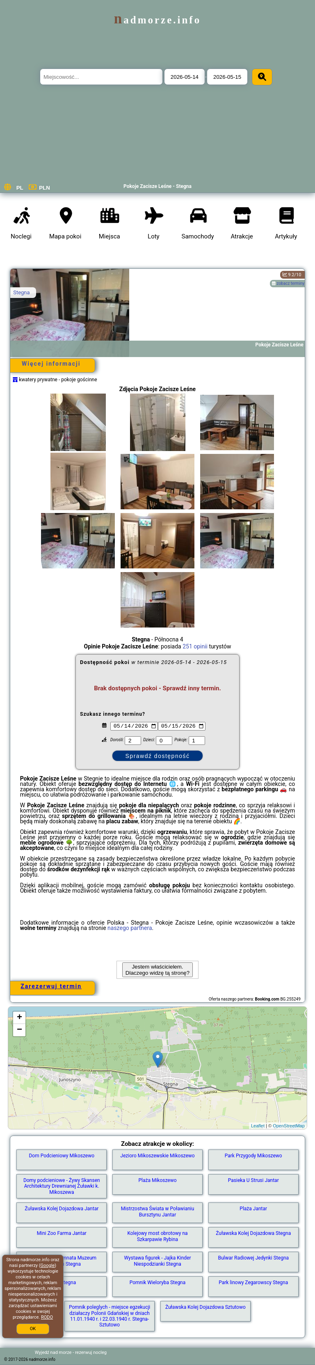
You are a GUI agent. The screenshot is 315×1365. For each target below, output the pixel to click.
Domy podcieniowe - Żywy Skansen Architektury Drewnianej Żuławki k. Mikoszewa (61, 1186)
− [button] (19, 1030)
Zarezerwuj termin (51, 986)
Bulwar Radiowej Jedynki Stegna (253, 1258)
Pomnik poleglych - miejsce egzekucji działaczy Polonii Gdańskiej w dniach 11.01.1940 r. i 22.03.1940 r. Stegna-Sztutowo (109, 1316)
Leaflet (258, 1125)
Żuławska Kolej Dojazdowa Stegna (253, 1233)
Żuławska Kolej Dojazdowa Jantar (61, 1209)
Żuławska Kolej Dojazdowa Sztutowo (205, 1307)
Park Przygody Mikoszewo (253, 1156)
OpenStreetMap (289, 1125)
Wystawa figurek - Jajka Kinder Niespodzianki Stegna (157, 1261)
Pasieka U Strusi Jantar (253, 1180)
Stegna (21, 292)
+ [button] (19, 1018)
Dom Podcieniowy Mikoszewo (61, 1156)
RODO (47, 1317)
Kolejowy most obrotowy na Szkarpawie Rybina (157, 1236)
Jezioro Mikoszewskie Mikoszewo (157, 1156)
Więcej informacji (51, 363)
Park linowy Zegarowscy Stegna (253, 1282)
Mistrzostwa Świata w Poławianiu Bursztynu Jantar (157, 1211)
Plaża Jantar (253, 1209)
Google (48, 1265)
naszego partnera (129, 928)
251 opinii (195, 646)
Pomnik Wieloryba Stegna (158, 1282)
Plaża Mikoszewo (157, 1180)
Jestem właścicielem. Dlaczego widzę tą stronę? (157, 970)
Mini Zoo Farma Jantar (62, 1233)
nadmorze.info (157, 19)
